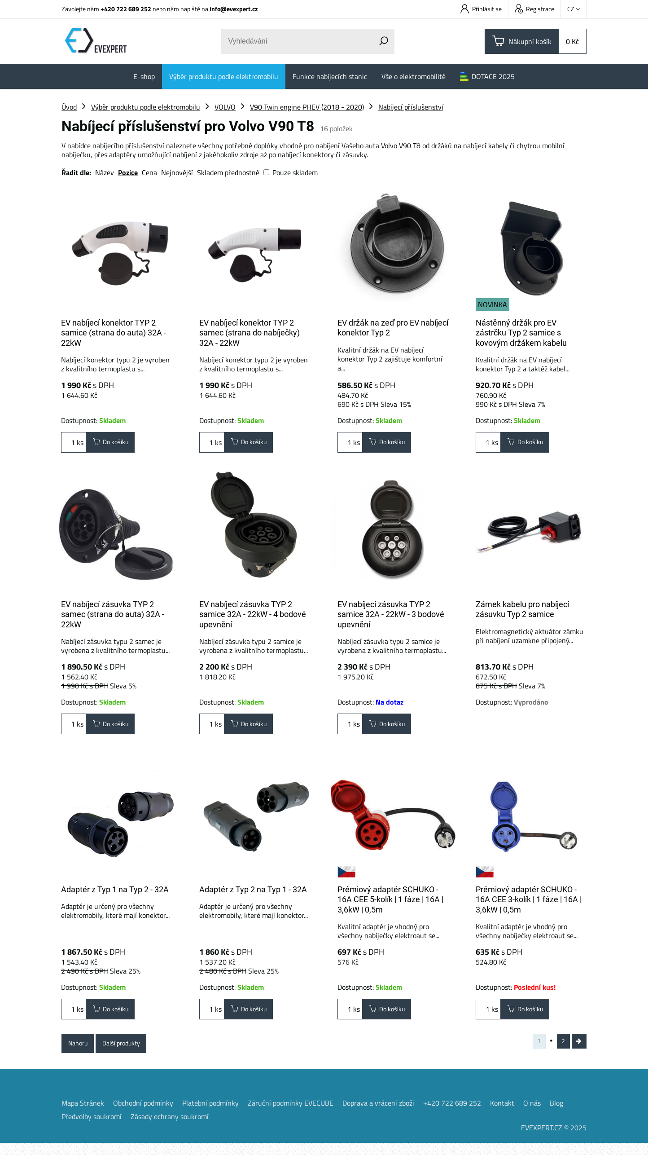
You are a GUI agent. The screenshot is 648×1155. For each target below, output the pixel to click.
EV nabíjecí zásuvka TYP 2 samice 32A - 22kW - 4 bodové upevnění (252, 618)
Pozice (128, 172)
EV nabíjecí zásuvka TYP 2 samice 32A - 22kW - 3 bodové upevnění (390, 618)
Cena (149, 172)
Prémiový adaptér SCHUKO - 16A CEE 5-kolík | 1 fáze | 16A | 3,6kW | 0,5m (390, 903)
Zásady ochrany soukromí (170, 1128)
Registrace (534, 8)
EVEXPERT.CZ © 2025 (554, 1139)
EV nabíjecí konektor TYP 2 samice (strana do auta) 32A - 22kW (113, 333)
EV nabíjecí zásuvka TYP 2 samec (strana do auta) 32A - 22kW (112, 618)
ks (73, 444)
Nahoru (80, 1052)
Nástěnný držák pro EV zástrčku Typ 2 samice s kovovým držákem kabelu (521, 333)
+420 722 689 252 (126, 8)
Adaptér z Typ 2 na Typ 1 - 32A (253, 893)
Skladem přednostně (228, 172)
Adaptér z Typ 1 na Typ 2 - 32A (115, 893)
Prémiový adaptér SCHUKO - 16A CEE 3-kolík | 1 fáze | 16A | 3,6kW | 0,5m (529, 903)
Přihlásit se (481, 8)
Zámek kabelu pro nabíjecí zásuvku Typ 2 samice (522, 613)
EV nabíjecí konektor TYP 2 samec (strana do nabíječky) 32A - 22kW (249, 333)
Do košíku (114, 444)
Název (104, 172)
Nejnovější (177, 172)
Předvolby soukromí (91, 1128)
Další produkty (131, 1052)
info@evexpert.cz (234, 8)
